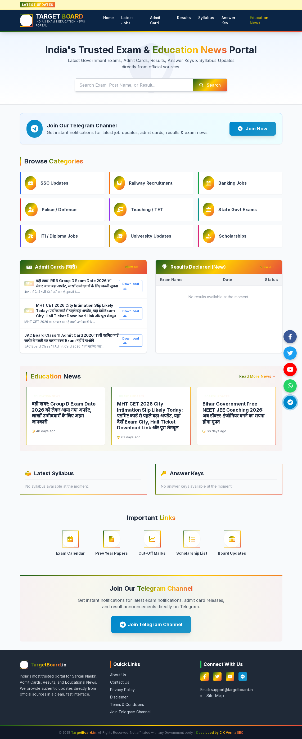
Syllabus (206, 17)
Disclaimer (119, 697)
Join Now (252, 128)
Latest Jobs (127, 20)
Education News (259, 20)
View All (131, 267)
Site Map (215, 695)
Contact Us (119, 682)
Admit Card (155, 20)
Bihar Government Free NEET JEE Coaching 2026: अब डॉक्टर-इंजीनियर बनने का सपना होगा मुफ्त (233, 413)
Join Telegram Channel (151, 624)
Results (184, 17)
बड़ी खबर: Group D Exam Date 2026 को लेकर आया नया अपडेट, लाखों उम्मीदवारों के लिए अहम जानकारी (64, 413)
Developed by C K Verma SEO (220, 732)
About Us (118, 675)
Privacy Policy (122, 689)
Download (130, 286)
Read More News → (257, 376)
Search (210, 85)
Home (108, 17)
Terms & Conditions (127, 704)
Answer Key (228, 20)
